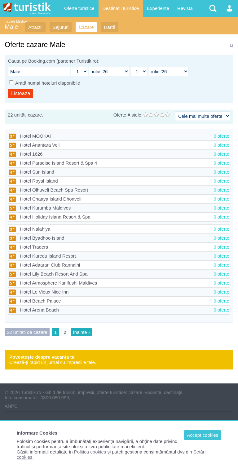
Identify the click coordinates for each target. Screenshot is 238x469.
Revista (185, 8)
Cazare (86, 27)
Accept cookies (202, 435)
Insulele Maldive (16, 21)
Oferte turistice (79, 8)
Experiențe (158, 8)
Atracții (35, 27)
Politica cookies (90, 451)
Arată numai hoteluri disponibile (47, 83)
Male (11, 26)
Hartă (109, 27)
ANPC (11, 406)
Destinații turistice (121, 8)
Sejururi (61, 27)
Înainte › (81, 332)
